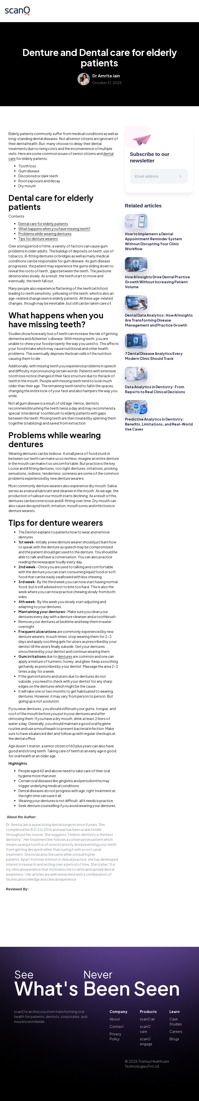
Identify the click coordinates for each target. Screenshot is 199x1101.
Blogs (174, 1039)
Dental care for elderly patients (43, 223)
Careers (175, 1031)
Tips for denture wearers (38, 238)
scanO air (147, 1019)
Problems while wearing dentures (45, 233)
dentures (65, 656)
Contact (117, 1026)
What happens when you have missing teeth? (54, 228)
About (115, 1019)
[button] (188, 11)
